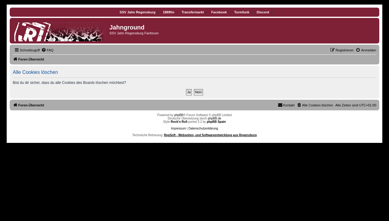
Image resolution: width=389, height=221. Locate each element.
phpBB (178, 115)
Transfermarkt (193, 12)
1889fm (168, 12)
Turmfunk (241, 12)
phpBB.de (214, 118)
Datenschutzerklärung (203, 128)
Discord (262, 12)
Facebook (219, 12)
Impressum (178, 128)
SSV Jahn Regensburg (138, 12)
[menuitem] (47, 50)
